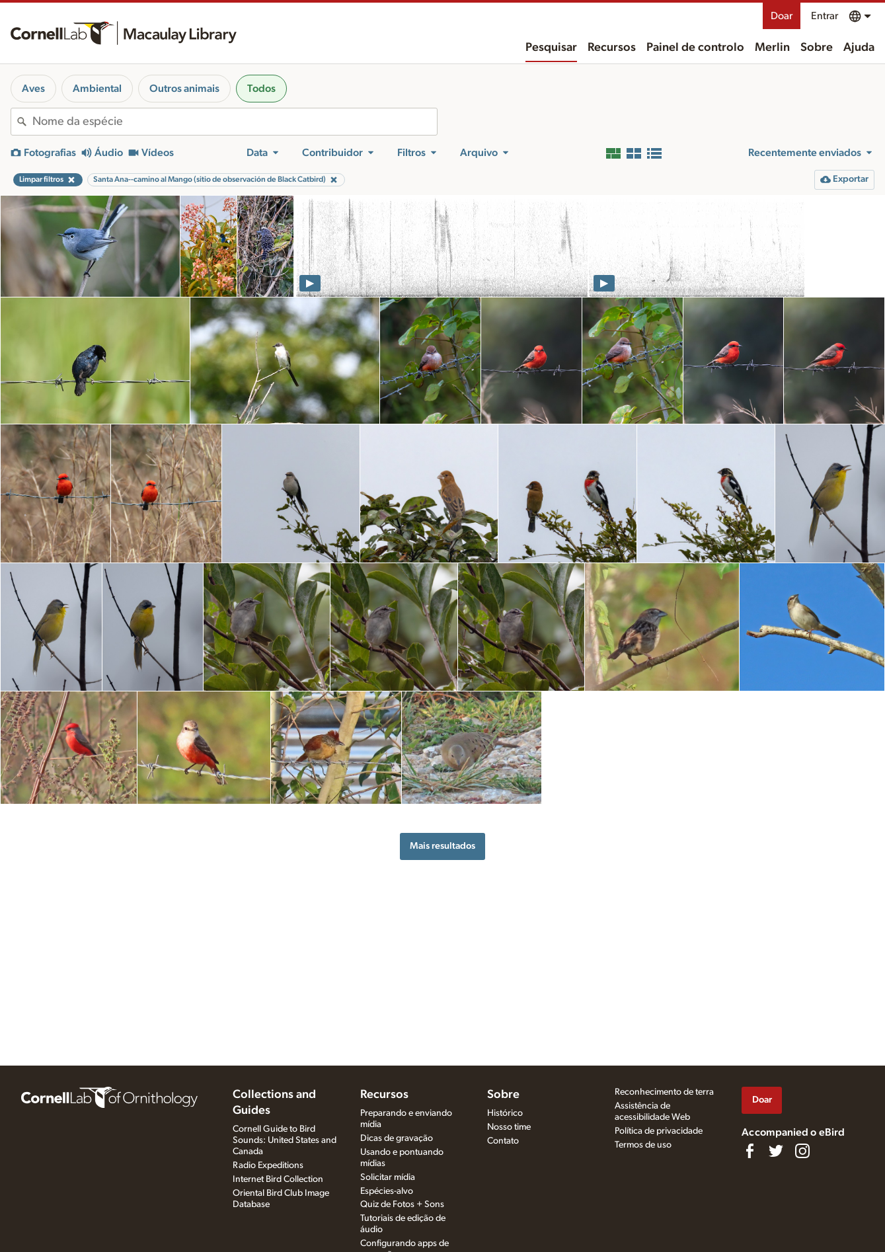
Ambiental (97, 88)
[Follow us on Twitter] (776, 1151)
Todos (261, 88)
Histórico (505, 1113)
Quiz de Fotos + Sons (402, 1204)
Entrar (824, 16)
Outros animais (184, 88)
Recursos (612, 48)
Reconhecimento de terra (664, 1092)
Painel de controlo (695, 48)
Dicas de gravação (396, 1138)
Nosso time (509, 1127)
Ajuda (858, 48)
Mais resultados (442, 846)
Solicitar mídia (387, 1177)
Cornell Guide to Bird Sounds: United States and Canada (284, 1140)
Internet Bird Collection (278, 1179)
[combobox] (234, 121)
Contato (503, 1141)
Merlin (772, 48)
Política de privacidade (659, 1131)
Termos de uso (643, 1145)
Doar (781, 16)
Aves (33, 88)
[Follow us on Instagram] (802, 1151)
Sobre (816, 48)
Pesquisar (551, 48)
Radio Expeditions (268, 1165)
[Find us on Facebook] (749, 1151)
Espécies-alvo (386, 1191)
